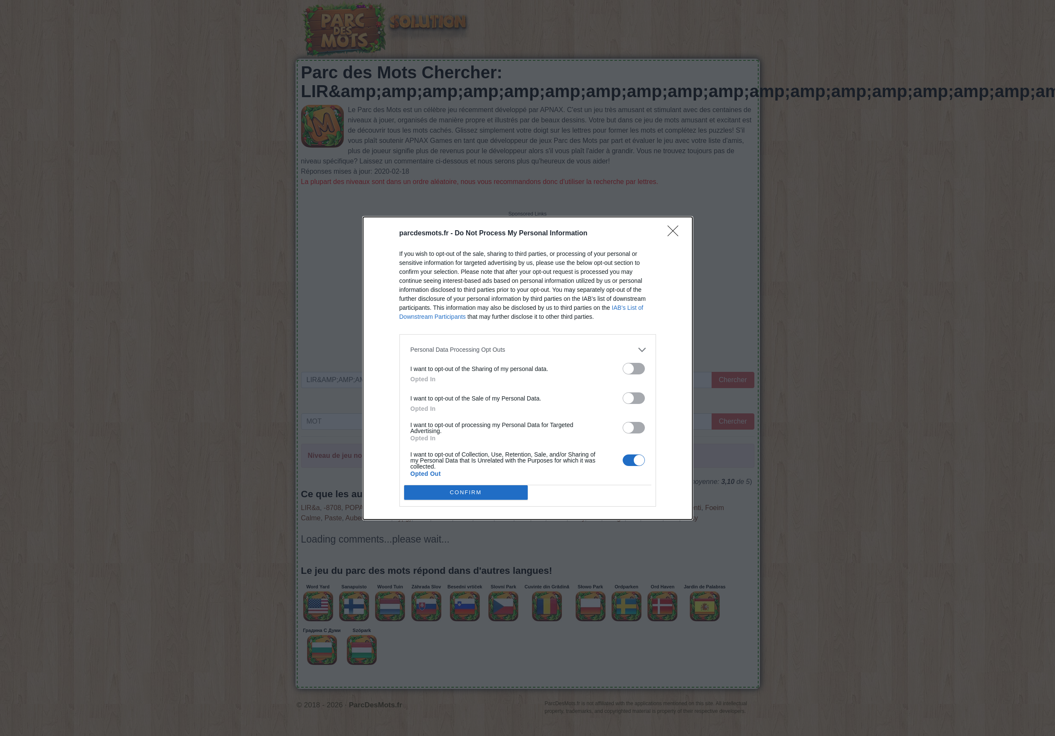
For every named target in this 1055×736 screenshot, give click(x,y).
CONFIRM (466, 492)
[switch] (634, 368)
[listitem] (528, 349)
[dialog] (527, 368)
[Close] (676, 234)
